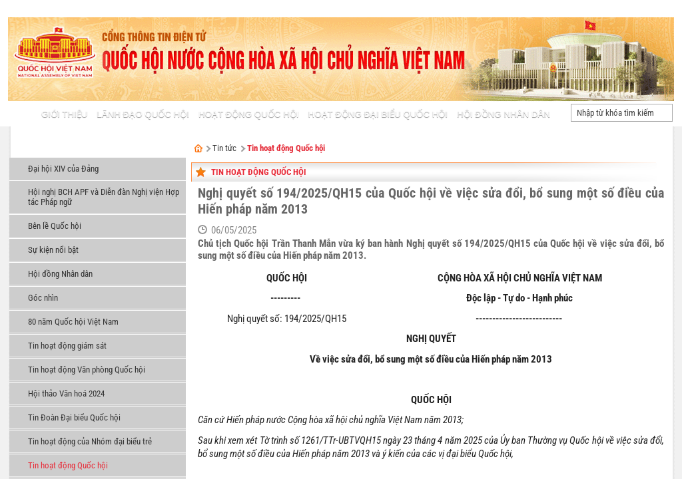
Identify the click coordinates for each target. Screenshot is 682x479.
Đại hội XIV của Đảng (63, 169)
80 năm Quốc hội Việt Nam (73, 322)
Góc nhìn (43, 298)
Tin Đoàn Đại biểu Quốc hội (74, 417)
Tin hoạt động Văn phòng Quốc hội (86, 370)
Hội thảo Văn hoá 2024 (66, 394)
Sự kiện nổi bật (53, 250)
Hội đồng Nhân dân (60, 274)
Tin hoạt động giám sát (67, 346)
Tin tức (29, 149)
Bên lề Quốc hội (54, 226)
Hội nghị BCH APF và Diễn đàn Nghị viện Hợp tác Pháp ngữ (103, 197)
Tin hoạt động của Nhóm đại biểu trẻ (90, 441)
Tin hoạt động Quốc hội (68, 465)
